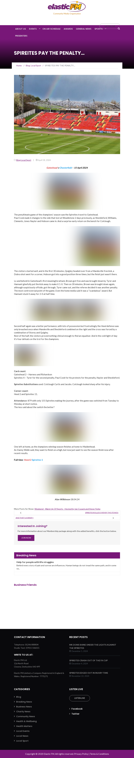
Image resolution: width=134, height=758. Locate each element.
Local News (22, 735)
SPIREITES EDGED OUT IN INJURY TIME (88, 673)
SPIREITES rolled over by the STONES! (102, 512)
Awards (68, 28)
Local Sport (26, 160)
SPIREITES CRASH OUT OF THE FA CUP (88, 660)
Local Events (22, 731)
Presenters (21, 35)
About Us (20, 28)
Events (33, 28)
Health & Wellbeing (26, 721)
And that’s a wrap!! (25, 518)
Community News (25, 716)
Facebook (77, 708)
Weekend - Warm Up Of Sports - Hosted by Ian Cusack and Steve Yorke (67, 509)
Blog (18, 160)
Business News (24, 706)
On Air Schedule (51, 28)
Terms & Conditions (99, 754)
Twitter (75, 713)
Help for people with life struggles (35, 562)
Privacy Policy (81, 754)
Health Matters (24, 726)
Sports (98, 28)
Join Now (26, 538)
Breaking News (24, 701)
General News (83, 28)
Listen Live (79, 698)
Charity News (23, 711)
